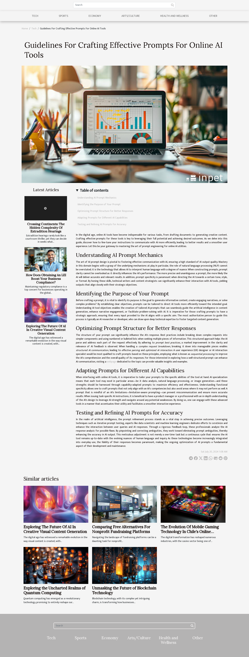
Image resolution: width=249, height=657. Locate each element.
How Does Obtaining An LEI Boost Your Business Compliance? (46, 278)
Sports (63, 16)
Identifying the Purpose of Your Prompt (99, 204)
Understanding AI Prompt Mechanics (96, 198)
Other (213, 16)
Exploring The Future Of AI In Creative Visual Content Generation (46, 329)
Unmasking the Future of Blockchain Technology (124, 590)
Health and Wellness (174, 16)
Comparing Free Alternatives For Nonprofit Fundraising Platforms (121, 529)
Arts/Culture (130, 16)
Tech (35, 16)
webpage (111, 362)
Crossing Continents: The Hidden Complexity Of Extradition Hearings (46, 227)
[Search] (124, 5)
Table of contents (94, 190)
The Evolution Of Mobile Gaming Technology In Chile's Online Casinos (190, 531)
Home (25, 28)
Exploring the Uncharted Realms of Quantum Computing (54, 590)
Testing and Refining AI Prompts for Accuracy (101, 224)
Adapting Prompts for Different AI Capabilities (102, 218)
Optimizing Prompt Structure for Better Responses (105, 211)
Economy (95, 16)
